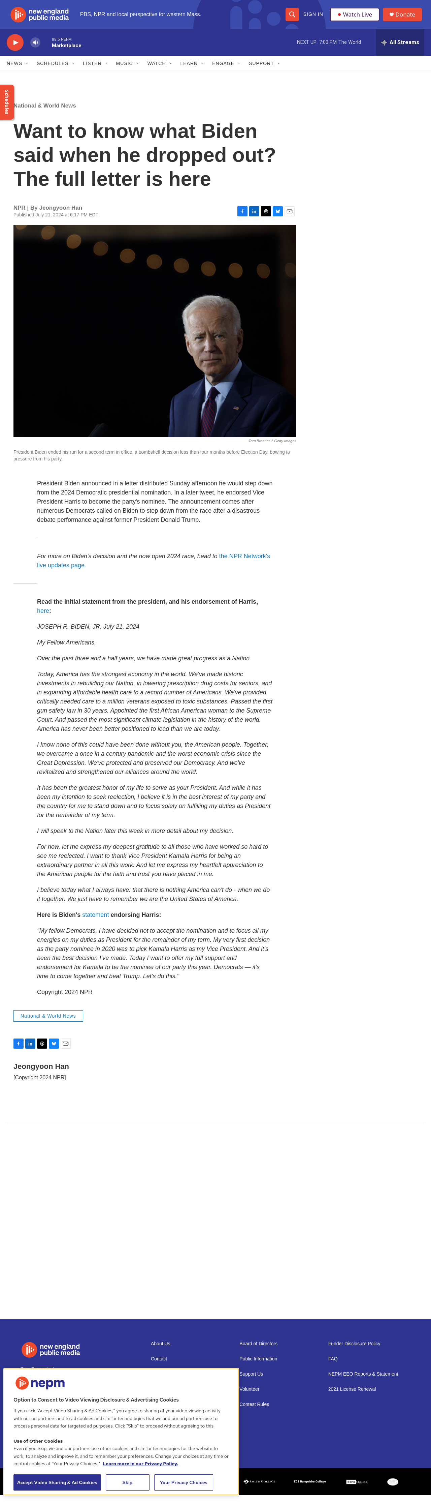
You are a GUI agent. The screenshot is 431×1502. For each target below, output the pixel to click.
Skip (128, 1482)
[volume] (35, 49)
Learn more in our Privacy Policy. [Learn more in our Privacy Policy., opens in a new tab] (140, 1464)
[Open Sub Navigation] (27, 70)
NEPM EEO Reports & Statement (363, 1380)
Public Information (258, 1365)
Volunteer (249, 1396)
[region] (121, 1431)
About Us (160, 1350)
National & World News (44, 112)
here (43, 617)
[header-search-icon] (292, 17)
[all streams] (400, 48)
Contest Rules (254, 1411)
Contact (159, 1365)
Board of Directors (258, 1350)
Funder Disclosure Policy (354, 1350)
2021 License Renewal (352, 1396)
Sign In (313, 17)
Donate (407, 17)
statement (95, 921)
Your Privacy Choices (183, 1482)
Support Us (251, 1380)
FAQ (333, 1365)
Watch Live (355, 17)
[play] (15, 49)
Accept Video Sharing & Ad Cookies (57, 1482)
